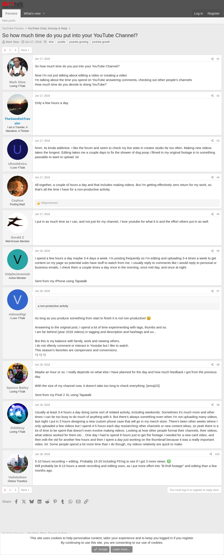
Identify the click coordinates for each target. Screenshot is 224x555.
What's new (32, 13)
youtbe (61, 41)
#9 (218, 404)
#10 (217, 454)
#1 (218, 58)
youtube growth (101, 41)
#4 (218, 177)
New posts (8, 20)
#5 (218, 214)
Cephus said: (46, 299)
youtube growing (78, 41)
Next (24, 50)
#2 (218, 95)
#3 (218, 140)
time (51, 41)
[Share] (212, 58)
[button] (44, 13)
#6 (218, 250)
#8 (218, 364)
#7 (218, 291)
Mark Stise (12, 41)
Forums (11, 13)
